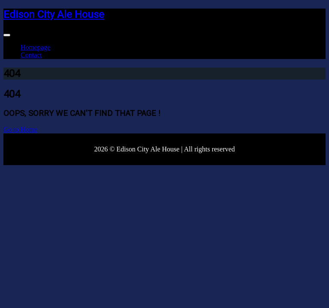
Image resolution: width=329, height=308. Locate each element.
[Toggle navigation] (6, 35)
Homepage (35, 47)
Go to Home (20, 129)
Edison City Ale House (53, 15)
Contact (31, 55)
